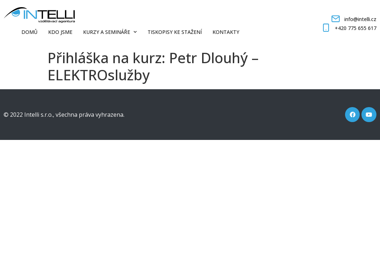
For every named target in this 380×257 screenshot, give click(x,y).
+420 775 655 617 (355, 28)
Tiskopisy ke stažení (175, 32)
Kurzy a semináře (110, 32)
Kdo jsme (60, 32)
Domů (29, 32)
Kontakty (225, 32)
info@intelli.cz (360, 19)
